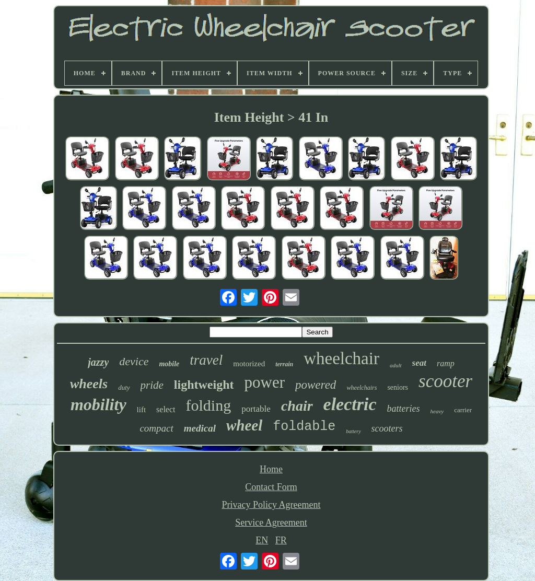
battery (353, 431)
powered (315, 384)
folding (208, 405)
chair (297, 406)
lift (141, 409)
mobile (169, 364)
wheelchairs (361, 387)
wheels (89, 383)
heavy (437, 411)
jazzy (98, 362)
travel (206, 360)
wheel (244, 425)
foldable (304, 426)
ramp (446, 363)
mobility (98, 404)
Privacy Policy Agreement (271, 504)
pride (152, 385)
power (265, 382)
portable (256, 409)
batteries (403, 408)
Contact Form (271, 487)
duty (124, 387)
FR (281, 540)
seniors (397, 387)
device (133, 361)
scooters (387, 428)
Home (271, 469)
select (165, 409)
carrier (463, 410)
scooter (445, 381)
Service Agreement (271, 522)
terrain (284, 364)
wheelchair (341, 358)
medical (200, 428)
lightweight (204, 384)
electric (350, 404)
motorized (249, 363)
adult (396, 365)
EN (261, 540)
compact (156, 428)
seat (419, 363)
